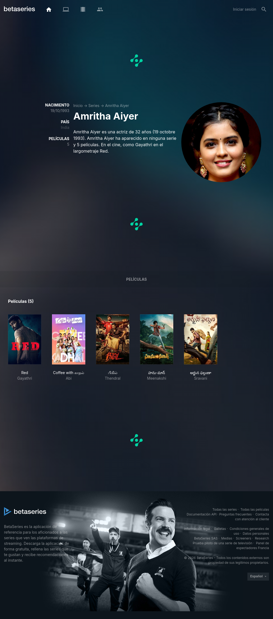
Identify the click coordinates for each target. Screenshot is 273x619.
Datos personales (256, 533)
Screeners (243, 538)
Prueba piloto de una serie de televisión (222, 543)
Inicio (78, 105)
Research (262, 538)
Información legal (197, 529)
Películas (136, 279)
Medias (226, 538)
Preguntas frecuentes (235, 514)
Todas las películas (254, 509)
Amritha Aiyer (117, 105)
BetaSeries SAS (206, 538)
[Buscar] (264, 9)
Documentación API (201, 514)
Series (93, 105)
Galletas (220, 529)
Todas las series (224, 509)
